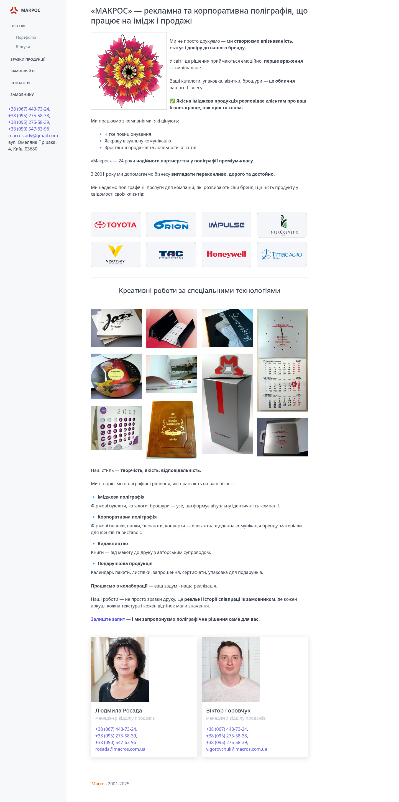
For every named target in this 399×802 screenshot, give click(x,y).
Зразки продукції (28, 59)
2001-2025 (118, 784)
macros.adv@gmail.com (33, 135)
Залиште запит (108, 619)
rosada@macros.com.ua (120, 749)
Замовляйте (23, 70)
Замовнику (22, 94)
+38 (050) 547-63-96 (28, 129)
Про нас (19, 25)
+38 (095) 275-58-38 (28, 116)
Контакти (20, 82)
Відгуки (23, 46)
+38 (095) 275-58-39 (28, 122)
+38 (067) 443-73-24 (28, 109)
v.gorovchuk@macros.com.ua (236, 749)
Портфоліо (26, 37)
